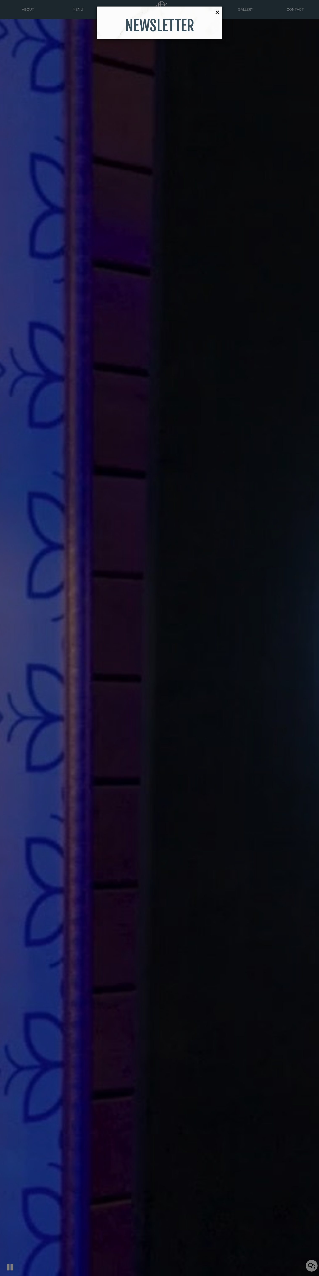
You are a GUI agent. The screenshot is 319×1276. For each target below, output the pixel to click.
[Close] (217, 12)
